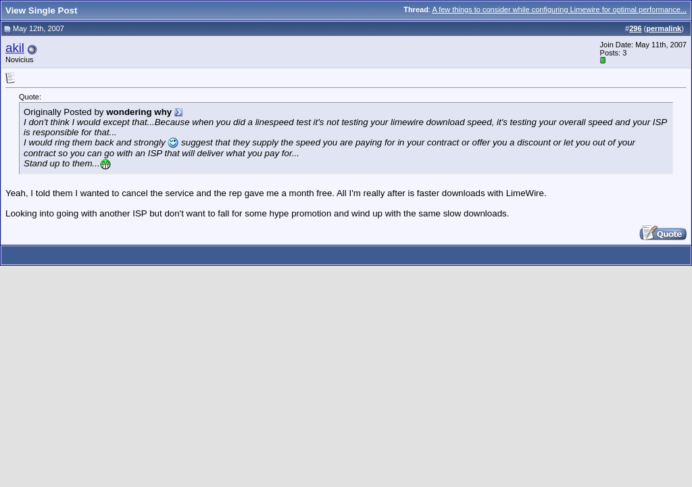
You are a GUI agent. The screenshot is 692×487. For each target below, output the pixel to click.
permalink (663, 28)
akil (14, 48)
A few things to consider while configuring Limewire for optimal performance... (559, 9)
